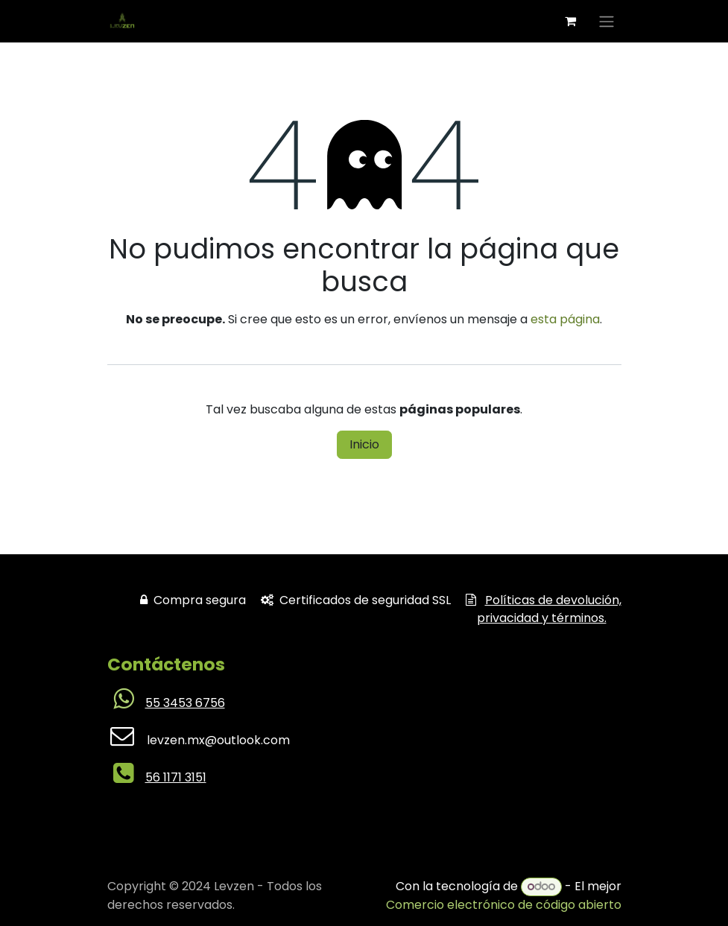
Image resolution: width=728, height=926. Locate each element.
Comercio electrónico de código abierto (503, 904)
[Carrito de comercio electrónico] (571, 21)
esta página (565, 319)
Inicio (364, 444)
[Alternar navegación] (606, 21)
